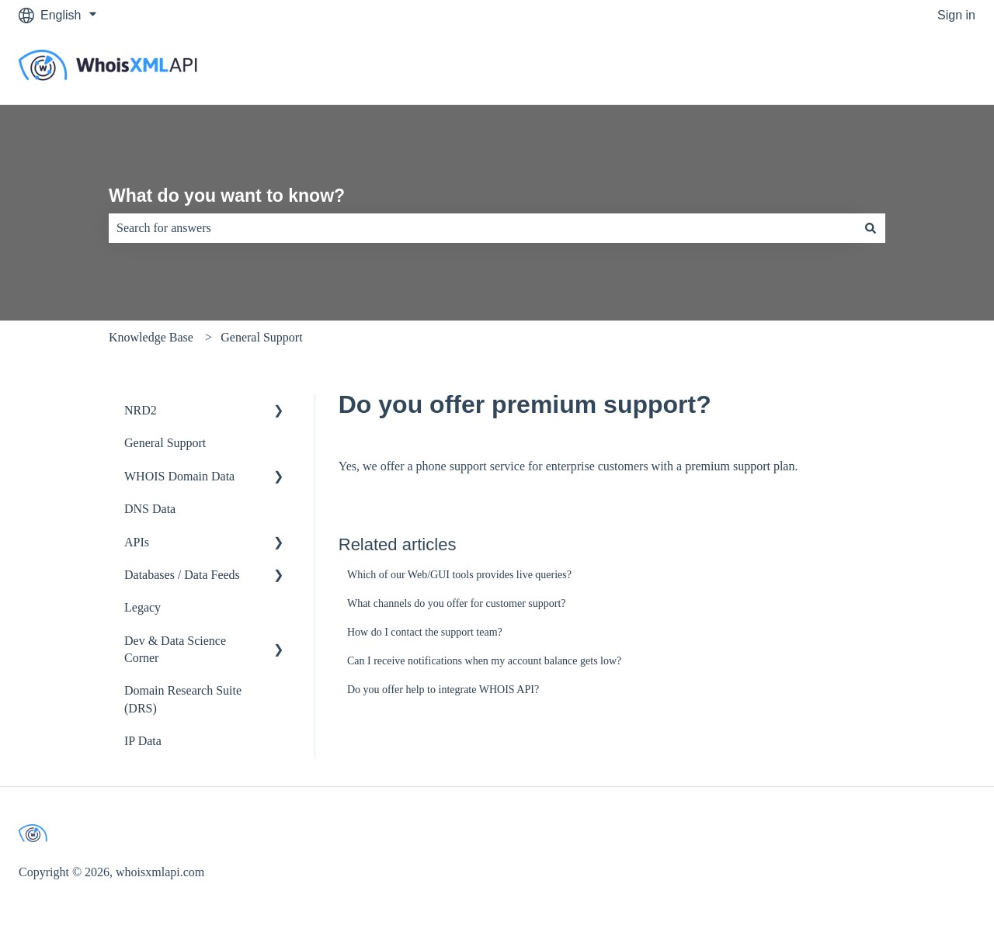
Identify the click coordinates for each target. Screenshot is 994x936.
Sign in (956, 15)
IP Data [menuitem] (143, 740)
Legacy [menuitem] (142, 607)
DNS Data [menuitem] (150, 508)
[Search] (870, 228)
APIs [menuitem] (136, 542)
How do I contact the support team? (424, 632)
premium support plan (739, 466)
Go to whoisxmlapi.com (896, 67)
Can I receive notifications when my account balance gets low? (484, 661)
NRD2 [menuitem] (140, 410)
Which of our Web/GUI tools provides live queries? (459, 575)
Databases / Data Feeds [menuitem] (182, 574)
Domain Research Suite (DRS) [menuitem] (183, 699)
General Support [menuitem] (165, 442)
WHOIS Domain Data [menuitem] (179, 476)
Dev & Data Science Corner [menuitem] (175, 649)
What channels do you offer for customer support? (456, 603)
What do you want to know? (227, 195)
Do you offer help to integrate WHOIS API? (443, 689)
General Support (261, 337)
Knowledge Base (151, 337)
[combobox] (482, 228)
